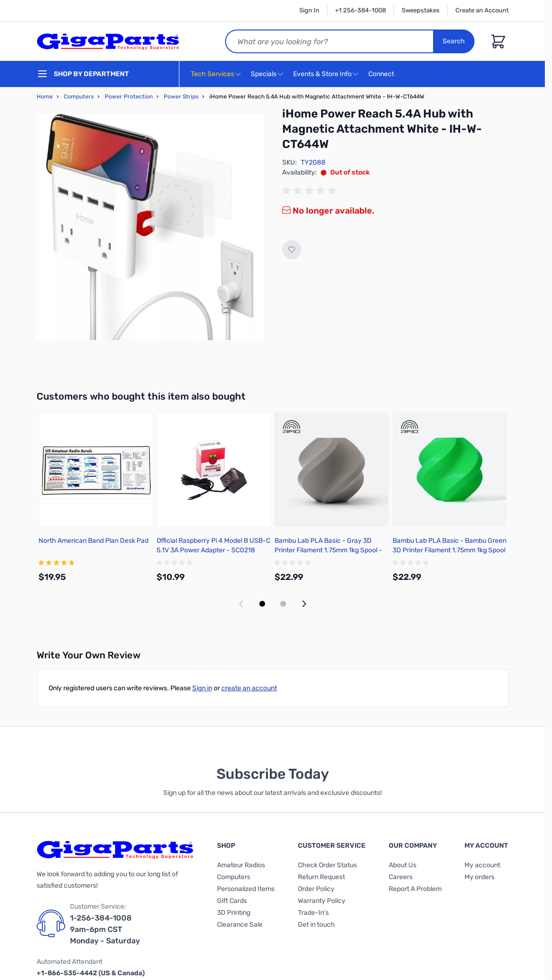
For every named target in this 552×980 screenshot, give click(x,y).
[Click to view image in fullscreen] (150, 227)
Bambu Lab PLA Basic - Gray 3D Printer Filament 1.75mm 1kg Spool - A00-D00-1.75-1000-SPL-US (328, 550)
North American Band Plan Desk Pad (93, 541)
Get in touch (316, 925)
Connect (382, 74)
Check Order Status (327, 865)
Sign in (202, 688)
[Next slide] (304, 603)
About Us (402, 865)
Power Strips (181, 96)
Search (454, 41)
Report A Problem (415, 889)
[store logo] (108, 41)
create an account (249, 688)
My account (482, 865)
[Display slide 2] (283, 603)
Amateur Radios (241, 865)
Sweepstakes (421, 10)
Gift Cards (232, 901)
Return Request (321, 877)
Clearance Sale (240, 925)
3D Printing (233, 913)
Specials (263, 74)
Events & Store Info (322, 74)
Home (45, 96)
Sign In (309, 10)
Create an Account (482, 10)
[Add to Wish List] (291, 249)
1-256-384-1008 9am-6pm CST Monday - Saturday (105, 929)
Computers (79, 96)
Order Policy (316, 889)
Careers (401, 877)
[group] (310, 190)
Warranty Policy (321, 901)
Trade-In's (313, 913)
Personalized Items (246, 889)
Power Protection (129, 96)
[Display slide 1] (262, 603)
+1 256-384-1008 (360, 10)
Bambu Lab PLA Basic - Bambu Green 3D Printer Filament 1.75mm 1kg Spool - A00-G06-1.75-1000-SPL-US (449, 550)
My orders (479, 877)
